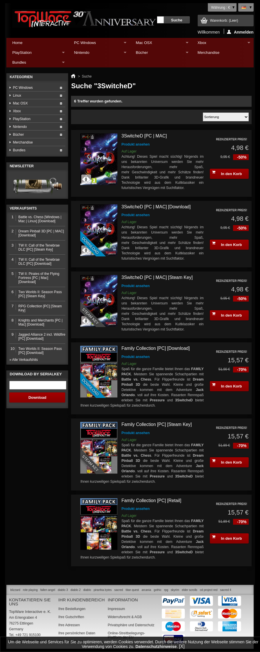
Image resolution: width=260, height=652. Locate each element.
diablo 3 (63, 590)
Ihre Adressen (69, 625)
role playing (30, 590)
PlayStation (35, 54)
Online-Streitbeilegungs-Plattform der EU (126, 635)
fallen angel (47, 590)
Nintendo (97, 54)
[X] (182, 646)
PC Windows (97, 44)
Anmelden (240, 32)
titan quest (132, 590)
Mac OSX (159, 44)
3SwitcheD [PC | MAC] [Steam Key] (157, 277)
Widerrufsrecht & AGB (125, 617)
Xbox (221, 44)
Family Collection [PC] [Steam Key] (156, 424)
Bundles (35, 63)
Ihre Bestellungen (71, 609)
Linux (17, 95)
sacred (118, 590)
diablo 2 (75, 590)
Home (17, 43)
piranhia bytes (103, 590)
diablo (87, 590)
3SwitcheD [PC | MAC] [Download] (156, 206)
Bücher (159, 54)
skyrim (175, 590)
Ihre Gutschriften (71, 617)
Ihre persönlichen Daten (76, 633)
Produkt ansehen (135, 144)
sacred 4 (225, 590)
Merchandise (209, 52)
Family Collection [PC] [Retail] (151, 500)
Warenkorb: (224, 21)
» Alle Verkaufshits (23, 360)
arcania (146, 590)
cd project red (209, 590)
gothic (157, 590)
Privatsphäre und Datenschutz (131, 625)
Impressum (116, 609)
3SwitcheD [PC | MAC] (144, 135)
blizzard (15, 590)
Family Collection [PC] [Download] (155, 348)
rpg (166, 590)
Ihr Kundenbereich (81, 599)
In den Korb (227, 173)
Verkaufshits (23, 208)
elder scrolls (189, 590)
